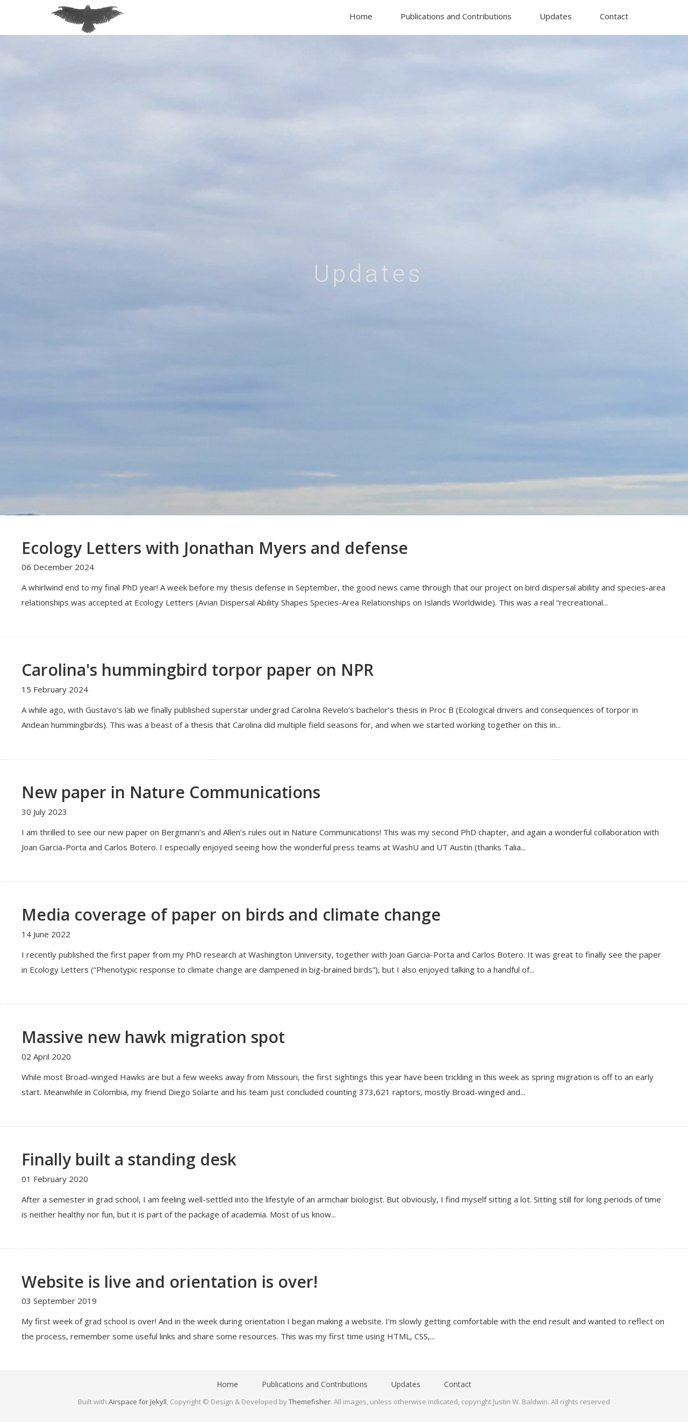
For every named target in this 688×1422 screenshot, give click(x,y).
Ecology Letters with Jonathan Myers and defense (215, 548)
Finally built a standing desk (129, 1159)
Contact (614, 16)
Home (360, 16)
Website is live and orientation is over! (170, 1282)
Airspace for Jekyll (138, 1401)
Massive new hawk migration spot (153, 1037)
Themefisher (310, 1401)
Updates (556, 16)
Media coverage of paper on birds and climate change (231, 914)
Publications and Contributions (456, 16)
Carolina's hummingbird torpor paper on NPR (198, 670)
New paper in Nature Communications (171, 792)
